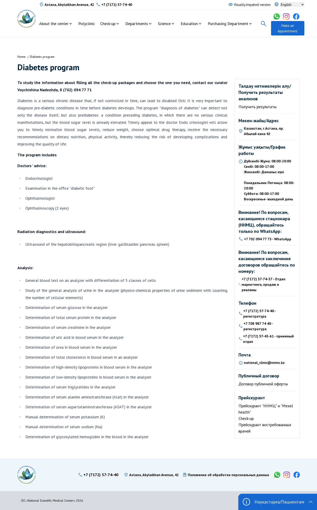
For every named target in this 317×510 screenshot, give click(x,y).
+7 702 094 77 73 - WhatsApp (267, 239)
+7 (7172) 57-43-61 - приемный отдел (268, 339)
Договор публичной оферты (263, 383)
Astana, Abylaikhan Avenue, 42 (69, 4)
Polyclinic (86, 23)
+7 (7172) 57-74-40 (116, 4)
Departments (136, 23)
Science (164, 23)
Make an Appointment (288, 28)
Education (189, 23)
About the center (53, 23)
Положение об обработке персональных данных (228, 475)
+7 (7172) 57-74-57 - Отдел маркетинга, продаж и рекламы (263, 284)
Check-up (107, 23)
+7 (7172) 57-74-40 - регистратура (259, 313)
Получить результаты (257, 106)
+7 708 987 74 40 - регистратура (258, 326)
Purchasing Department (228, 23)
